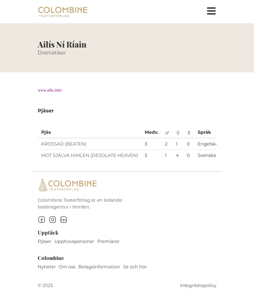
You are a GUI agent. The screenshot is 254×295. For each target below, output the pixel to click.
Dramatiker (52, 53)
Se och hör (135, 267)
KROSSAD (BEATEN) (63, 144)
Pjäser (44, 241)
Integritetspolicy (198, 285)
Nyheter (47, 267)
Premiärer (108, 241)
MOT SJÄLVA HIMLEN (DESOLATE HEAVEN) (89, 155)
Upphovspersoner (74, 241)
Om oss (67, 267)
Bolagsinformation (99, 267)
